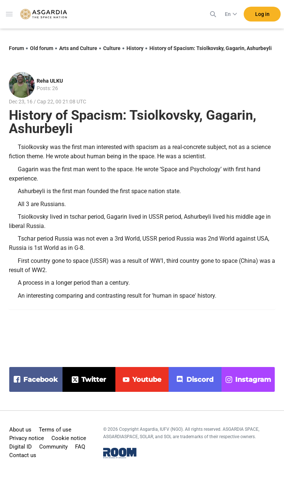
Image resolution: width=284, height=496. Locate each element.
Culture (112, 48)
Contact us (22, 455)
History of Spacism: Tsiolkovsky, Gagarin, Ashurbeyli (210, 48)
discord (199, 380)
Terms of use (55, 429)
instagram (253, 380)
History (134, 48)
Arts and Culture (78, 48)
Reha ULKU (50, 81)
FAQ (80, 446)
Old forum (41, 48)
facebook (40, 380)
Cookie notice (68, 438)
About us (20, 429)
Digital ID (20, 446)
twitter (93, 380)
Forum (16, 48)
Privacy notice (26, 438)
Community (53, 446)
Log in (262, 14)
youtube (146, 380)
